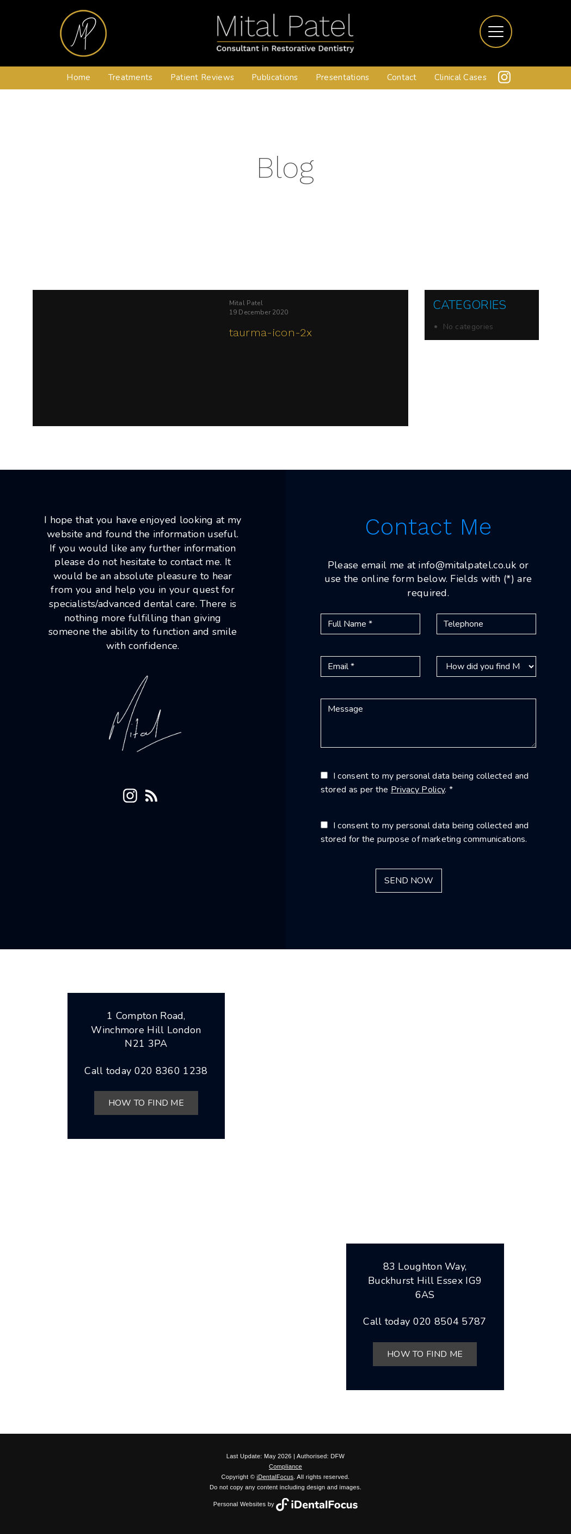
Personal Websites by (285, 1504)
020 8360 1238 (171, 1070)
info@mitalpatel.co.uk (467, 565)
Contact (402, 77)
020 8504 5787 (450, 1321)
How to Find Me (146, 1103)
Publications (274, 77)
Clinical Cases (460, 77)
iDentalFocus (274, 1477)
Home (78, 77)
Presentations (343, 77)
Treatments (130, 77)
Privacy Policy (418, 790)
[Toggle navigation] (496, 31)
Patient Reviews (202, 77)
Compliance (285, 1466)
